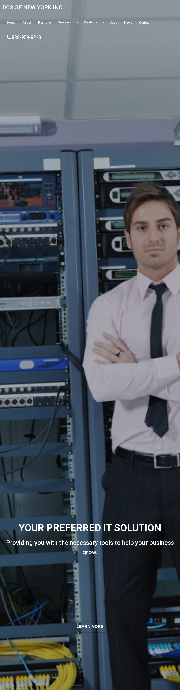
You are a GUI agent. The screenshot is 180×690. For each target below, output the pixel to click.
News (128, 22)
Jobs (113, 22)
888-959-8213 (24, 37)
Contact (144, 22)
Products (90, 22)
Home (11, 22)
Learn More (90, 626)
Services (64, 22)
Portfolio (44, 22)
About (26, 22)
